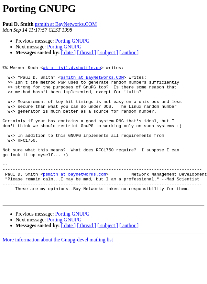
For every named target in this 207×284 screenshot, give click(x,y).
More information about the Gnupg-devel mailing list (58, 266)
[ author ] (129, 52)
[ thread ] (86, 52)
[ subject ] (107, 52)
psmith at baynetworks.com (74, 196)
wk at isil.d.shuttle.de (72, 68)
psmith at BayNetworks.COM (66, 24)
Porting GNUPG (72, 41)
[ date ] (68, 52)
